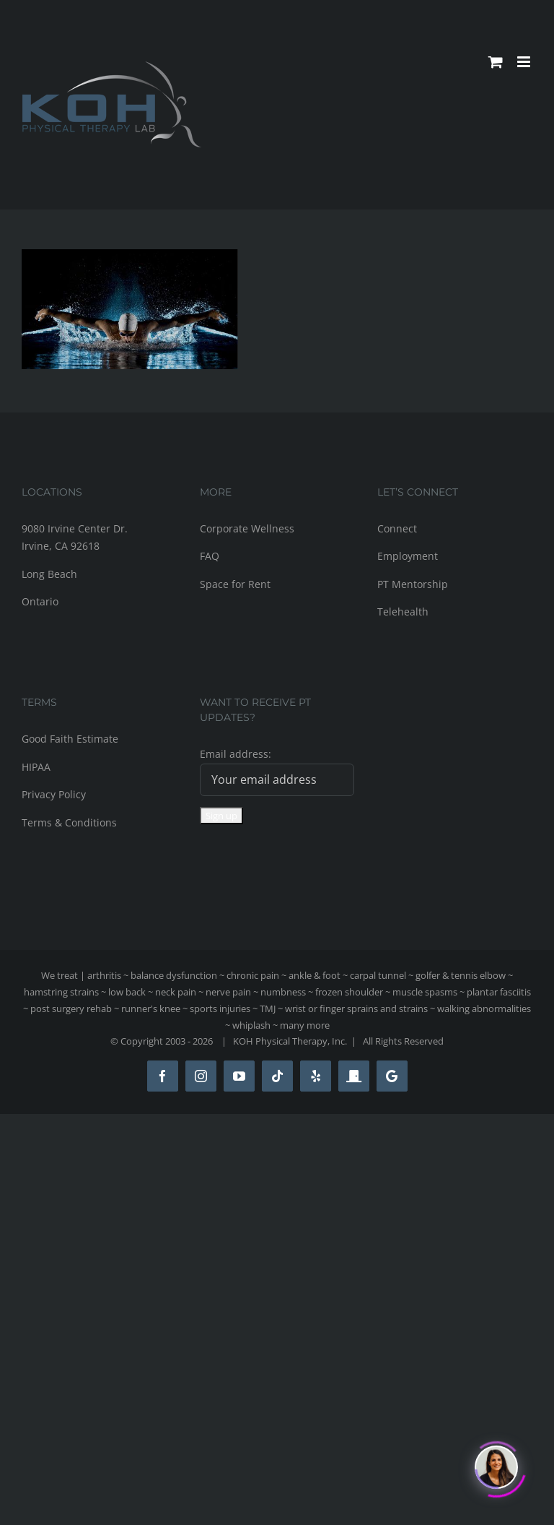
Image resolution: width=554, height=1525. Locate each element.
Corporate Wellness (247, 528)
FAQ (209, 556)
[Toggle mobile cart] (495, 61)
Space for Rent (235, 584)
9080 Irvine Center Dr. (75, 528)
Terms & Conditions (69, 822)
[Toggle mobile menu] (524, 61)
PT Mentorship (412, 584)
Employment (407, 556)
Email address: (235, 754)
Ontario (40, 601)
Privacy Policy (54, 794)
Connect (397, 528)
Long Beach (49, 574)
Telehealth (402, 611)
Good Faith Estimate (70, 739)
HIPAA (36, 767)
